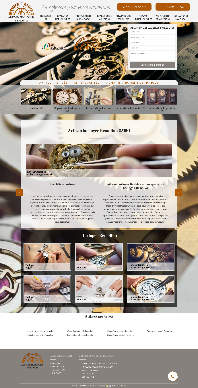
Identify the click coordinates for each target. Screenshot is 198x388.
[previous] (19, 192)
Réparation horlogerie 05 (62, 17)
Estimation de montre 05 (181, 17)
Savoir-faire (58, 366)
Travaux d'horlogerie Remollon (159, 331)
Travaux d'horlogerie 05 (143, 17)
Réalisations (58, 370)
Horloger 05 (45, 17)
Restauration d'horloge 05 (83, 17)
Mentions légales (98, 386)
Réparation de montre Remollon (119, 331)
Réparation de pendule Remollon (120, 335)
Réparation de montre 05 (104, 17)
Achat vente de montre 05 (163, 17)
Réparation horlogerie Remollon (80, 331)
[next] (178, 192)
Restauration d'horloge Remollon (80, 335)
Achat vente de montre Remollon (40, 331)
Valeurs (56, 363)
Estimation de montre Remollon (40, 335)
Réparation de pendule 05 (123, 17)
